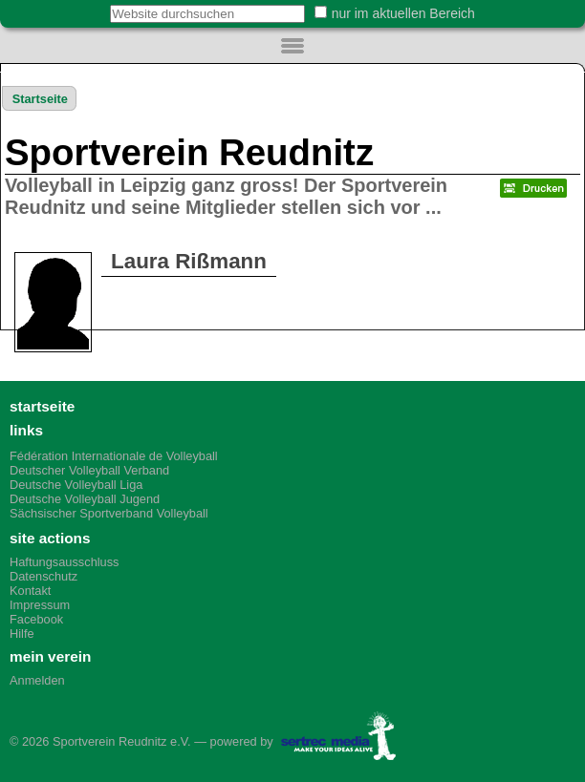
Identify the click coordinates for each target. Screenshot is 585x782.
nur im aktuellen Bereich (403, 13)
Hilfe (22, 633)
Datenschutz (43, 576)
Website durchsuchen (99, 4)
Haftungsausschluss (64, 562)
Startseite (40, 99)
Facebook (36, 619)
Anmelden (37, 680)
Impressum (40, 605)
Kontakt (30, 590)
